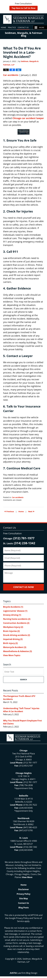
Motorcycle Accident (14, 647)
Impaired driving (13, 639)
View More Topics (11, 655)
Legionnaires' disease (15, 610)
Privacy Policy (23, 894)
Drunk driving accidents (16, 635)
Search (23, 679)
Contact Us (23, 27)
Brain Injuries (11, 631)
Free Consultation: (23, 6)
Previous (9, 511)
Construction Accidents (16, 623)
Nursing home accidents (16, 619)
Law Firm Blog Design (23, 973)
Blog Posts (23, 907)
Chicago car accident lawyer (28, 118)
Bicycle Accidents (13, 606)
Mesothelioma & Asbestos (17, 651)
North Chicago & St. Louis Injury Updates (23, 19)
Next (31, 511)
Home (3, 27)
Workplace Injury (13, 627)
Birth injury (10, 643)
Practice (12, 27)
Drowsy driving (12, 615)
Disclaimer (23, 889)
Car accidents (10, 75)
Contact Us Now (23, 587)
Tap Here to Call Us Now (23, 8)
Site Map (23, 898)
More (41, 27)
